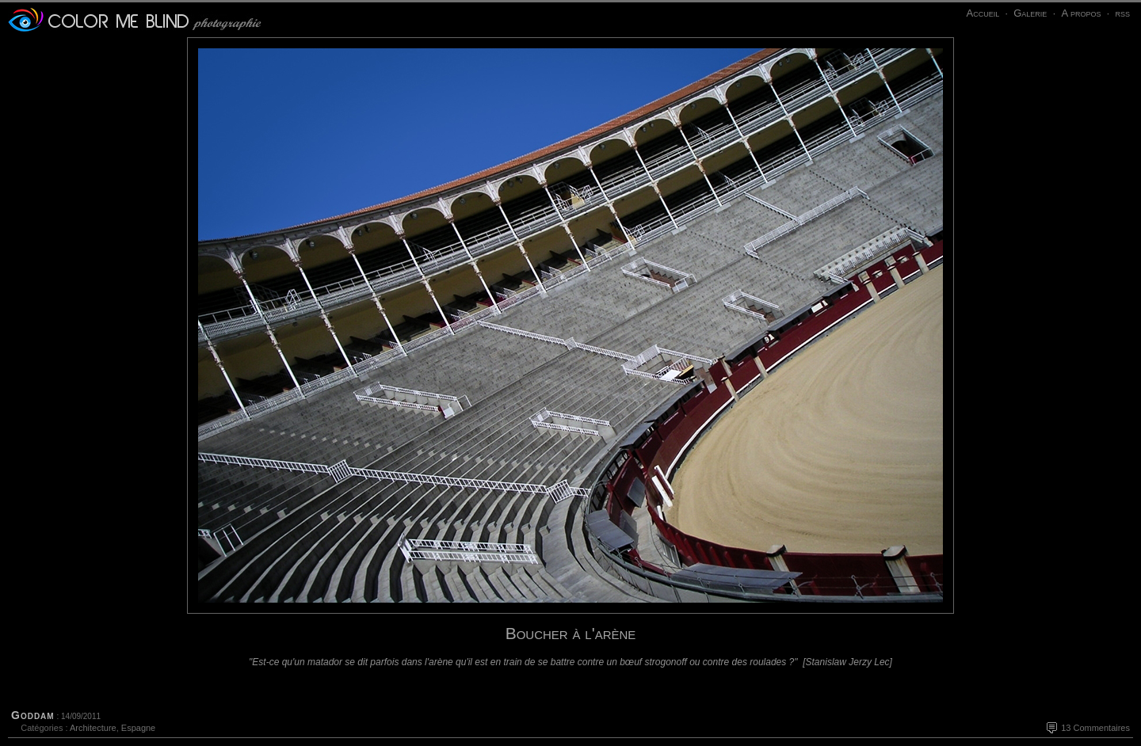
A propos (1081, 13)
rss (1122, 13)
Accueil (982, 13)
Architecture (93, 728)
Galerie (1030, 13)
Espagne (138, 728)
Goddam (33, 715)
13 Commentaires (1095, 728)
